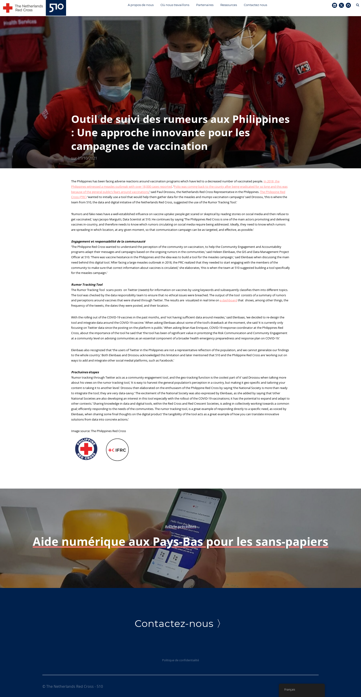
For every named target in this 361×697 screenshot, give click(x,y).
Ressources (228, 5)
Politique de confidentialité (180, 659)
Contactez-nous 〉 (180, 623)
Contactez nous (254, 5)
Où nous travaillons (174, 5)
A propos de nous (140, 5)
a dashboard (228, 299)
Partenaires (204, 5)
